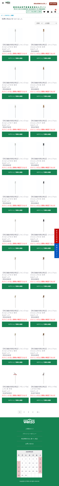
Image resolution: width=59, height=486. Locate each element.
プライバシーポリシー (29, 434)
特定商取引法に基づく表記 (29, 439)
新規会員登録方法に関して (40, 3)
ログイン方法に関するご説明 (34, 11)
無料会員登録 (53, 3)
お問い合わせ (29, 443)
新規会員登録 (56, 235)
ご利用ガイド (29, 429)
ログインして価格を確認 (15, 58)
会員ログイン (56, 250)
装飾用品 (7, 15)
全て (2, 15)
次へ (38, 412)
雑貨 (12, 15)
